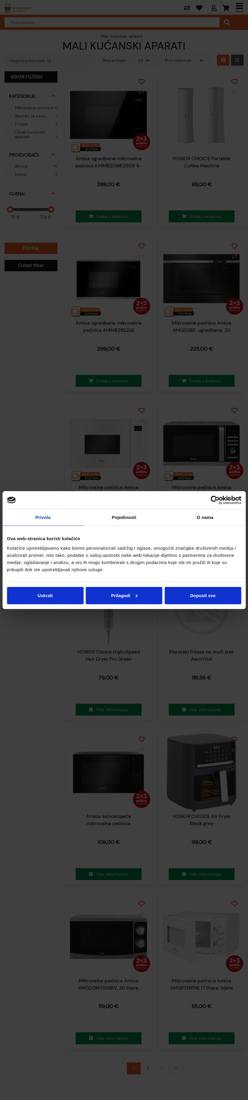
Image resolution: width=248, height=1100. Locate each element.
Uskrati (45, 595)
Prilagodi (124, 595)
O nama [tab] (205, 517)
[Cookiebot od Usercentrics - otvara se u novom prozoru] (215, 500)
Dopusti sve (202, 595)
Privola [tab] (43, 517)
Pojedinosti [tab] (124, 517)
